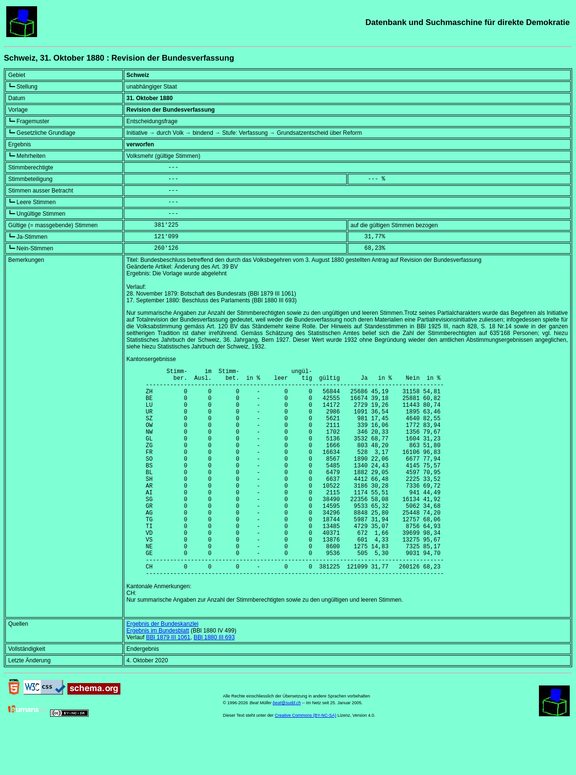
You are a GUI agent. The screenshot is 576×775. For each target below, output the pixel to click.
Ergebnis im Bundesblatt (158, 675)
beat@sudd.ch (287, 747)
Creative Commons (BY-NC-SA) (306, 760)
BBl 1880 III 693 (214, 682)
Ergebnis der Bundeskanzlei (162, 668)
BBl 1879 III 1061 (168, 682)
